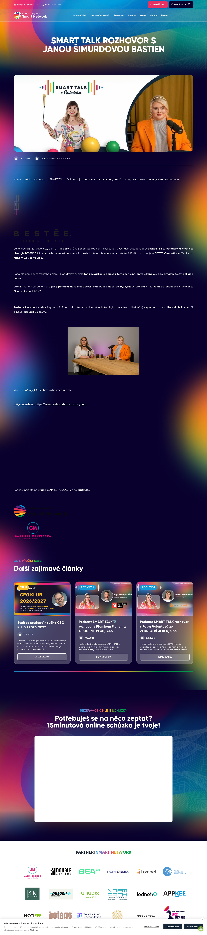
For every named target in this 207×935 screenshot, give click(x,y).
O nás (143, 15)
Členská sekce (181, 4)
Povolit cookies (193, 927)
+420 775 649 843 (51, 4)
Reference (118, 15)
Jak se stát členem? (99, 15)
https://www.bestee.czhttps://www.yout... (61, 404)
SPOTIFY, (43, 490)
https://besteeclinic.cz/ (57, 390)
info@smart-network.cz (26, 5)
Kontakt (164, 15)
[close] (202, 919)
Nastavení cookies (151, 927)
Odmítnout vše (173, 927)
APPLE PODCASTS (60, 490)
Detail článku (42, 657)
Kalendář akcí (157, 5)
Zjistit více (34, 930)
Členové (132, 15)
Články (153, 15)
